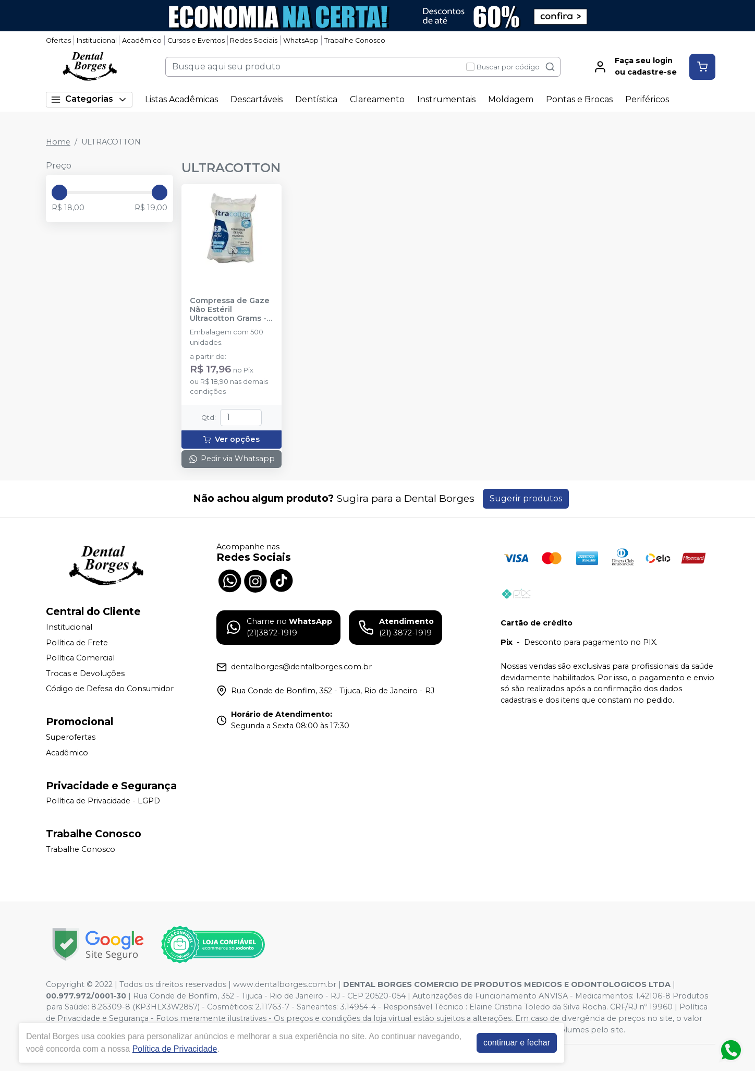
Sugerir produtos (526, 498)
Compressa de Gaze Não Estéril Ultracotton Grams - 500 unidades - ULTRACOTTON (230, 309)
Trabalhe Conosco (354, 40)
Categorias (89, 99)
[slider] (59, 192)
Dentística (316, 99)
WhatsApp (301, 40)
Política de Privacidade (174, 1048)
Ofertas (58, 40)
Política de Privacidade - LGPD (103, 801)
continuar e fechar (516, 1042)
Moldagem (510, 99)
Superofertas (70, 737)
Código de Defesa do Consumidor (110, 689)
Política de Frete (77, 642)
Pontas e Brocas (579, 99)
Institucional (97, 40)
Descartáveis (256, 99)
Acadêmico (142, 40)
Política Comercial (80, 658)
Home (58, 142)
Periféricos (647, 99)
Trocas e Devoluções (85, 673)
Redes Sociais (253, 40)
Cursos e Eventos (196, 40)
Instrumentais (446, 99)
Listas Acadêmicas (181, 99)
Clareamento (377, 99)
